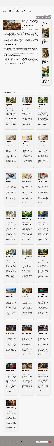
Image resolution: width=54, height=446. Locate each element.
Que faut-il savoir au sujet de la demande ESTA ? (26, 372)
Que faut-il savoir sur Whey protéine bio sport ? (42, 296)
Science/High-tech (20, 441)
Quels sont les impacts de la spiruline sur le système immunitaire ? (45, 80)
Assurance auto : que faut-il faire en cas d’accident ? (43, 333)
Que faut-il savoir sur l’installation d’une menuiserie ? (26, 296)
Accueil (4, 8)
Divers (26, 441)
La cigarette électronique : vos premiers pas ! (26, 333)
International (10, 441)
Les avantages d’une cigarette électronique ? (10, 333)
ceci (12, 40)
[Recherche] (42, 442)
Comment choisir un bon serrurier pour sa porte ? (10, 372)
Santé (8, 8)
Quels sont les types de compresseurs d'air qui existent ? (43, 372)
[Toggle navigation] (3, 2)
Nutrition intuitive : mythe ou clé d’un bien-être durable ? (45, 61)
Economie (4, 441)
